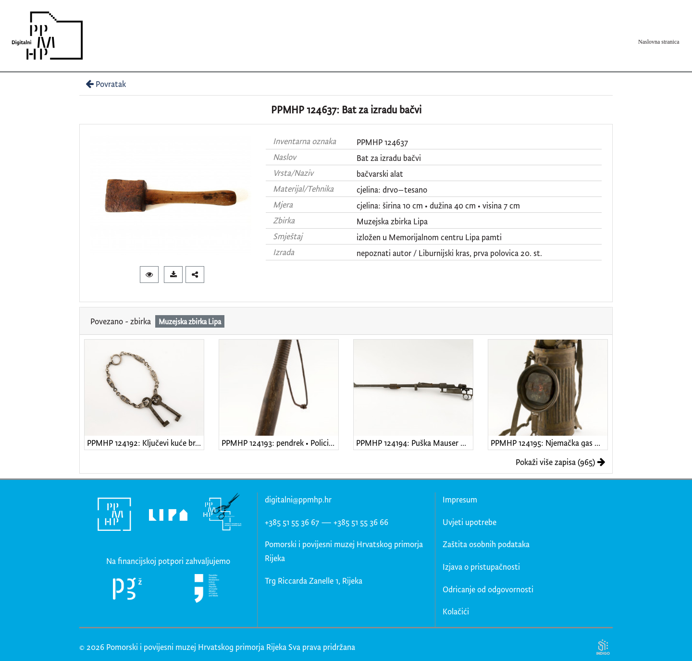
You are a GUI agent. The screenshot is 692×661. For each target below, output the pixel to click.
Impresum (460, 499)
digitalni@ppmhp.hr (298, 499)
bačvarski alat (380, 173)
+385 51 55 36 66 (361, 521)
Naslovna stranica (659, 41)
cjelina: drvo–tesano (392, 189)
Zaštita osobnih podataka (486, 544)
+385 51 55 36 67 (292, 521)
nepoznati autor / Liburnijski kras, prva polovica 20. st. (449, 252)
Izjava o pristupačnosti (481, 566)
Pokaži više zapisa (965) (561, 461)
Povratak (105, 83)
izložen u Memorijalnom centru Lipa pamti (429, 237)
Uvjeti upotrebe (469, 521)
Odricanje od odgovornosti (488, 589)
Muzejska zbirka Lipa (392, 221)
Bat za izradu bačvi (389, 157)
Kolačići (456, 611)
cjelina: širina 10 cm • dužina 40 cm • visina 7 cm (438, 205)
